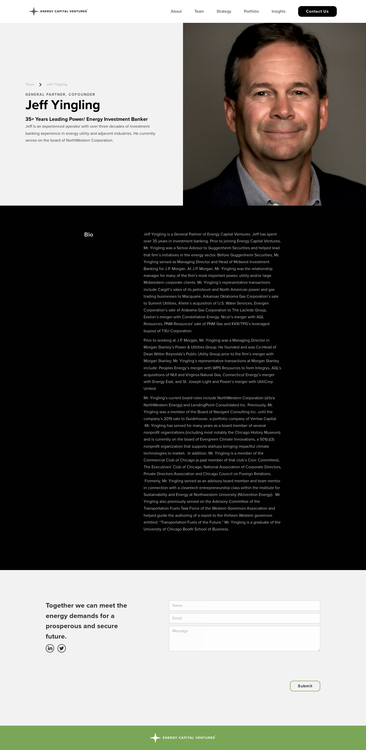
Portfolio (251, 11)
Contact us (317, 11)
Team (199, 11)
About (176, 11)
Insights (278, 11)
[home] (58, 11)
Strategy (224, 11)
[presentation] (207, 664)
